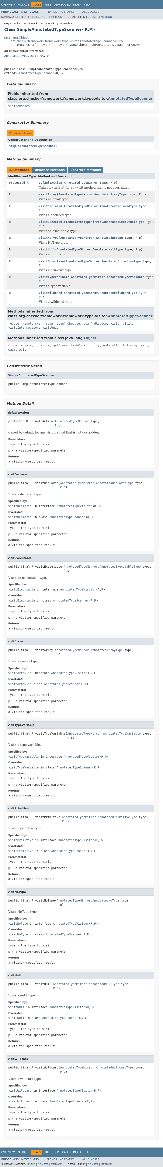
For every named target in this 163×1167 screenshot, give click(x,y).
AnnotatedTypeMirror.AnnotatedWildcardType (100, 293)
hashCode (78, 345)
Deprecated (62, 4)
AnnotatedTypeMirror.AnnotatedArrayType (92, 194)
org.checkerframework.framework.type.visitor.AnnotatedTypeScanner (62, 41)
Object (90, 338)
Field (31, 16)
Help (87, 4)
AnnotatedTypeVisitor (22, 55)
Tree (48, 4)
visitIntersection (23, 327)
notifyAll (111, 345)
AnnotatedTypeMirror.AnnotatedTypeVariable (108, 277)
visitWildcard (50, 293)
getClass (60, 345)
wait (144, 345)
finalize (42, 345)
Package (23, 4)
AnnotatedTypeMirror (81, 182)
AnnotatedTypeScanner (36, 73)
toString (130, 345)
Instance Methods (50, 170)
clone (12, 345)
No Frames (66, 11)
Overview (8, 4)
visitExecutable (52, 222)
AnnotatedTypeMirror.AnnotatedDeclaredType (100, 206)
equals (26, 345)
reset (26, 323)
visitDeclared (50, 206)
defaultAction (50, 182)
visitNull (47, 249)
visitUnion (51, 327)
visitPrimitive (51, 261)
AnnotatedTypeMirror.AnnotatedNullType (90, 249)
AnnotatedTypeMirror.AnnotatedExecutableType (105, 222)
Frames (52, 11)
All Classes (90, 11)
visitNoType (49, 237)
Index (77, 4)
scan (38, 323)
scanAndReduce (68, 323)
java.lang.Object (16, 37)
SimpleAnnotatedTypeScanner (32, 146)
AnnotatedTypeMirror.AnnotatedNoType (91, 237)
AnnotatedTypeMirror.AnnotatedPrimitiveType (103, 261)
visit (114, 323)
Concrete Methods (85, 170)
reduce (13, 323)
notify (94, 345)
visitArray (48, 194)
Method (56, 16)
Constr (43, 16)
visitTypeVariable (54, 277)
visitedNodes (19, 106)
